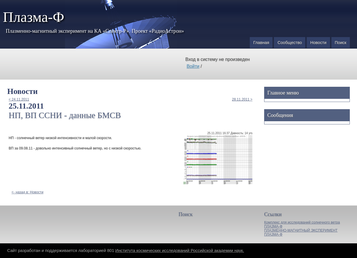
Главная (261, 42)
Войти (193, 66)
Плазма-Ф (33, 17)
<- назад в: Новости (27, 192)
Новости (318, 42)
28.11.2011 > (242, 99)
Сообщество (289, 42)
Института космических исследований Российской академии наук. (179, 250)
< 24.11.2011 (19, 99)
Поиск (340, 42)
